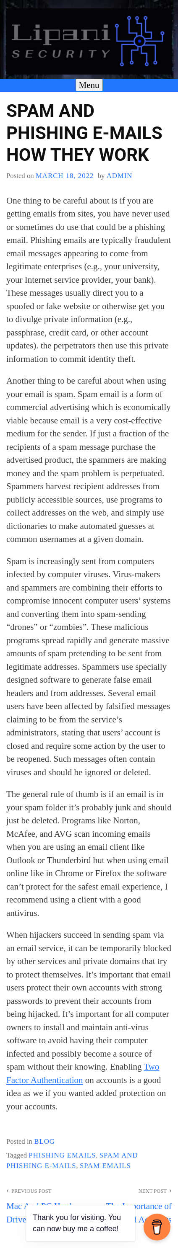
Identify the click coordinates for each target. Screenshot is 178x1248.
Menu (89, 85)
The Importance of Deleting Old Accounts (130, 1204)
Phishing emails (62, 1155)
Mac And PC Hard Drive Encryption (47, 1204)
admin (120, 176)
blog (44, 1141)
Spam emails (105, 1166)
